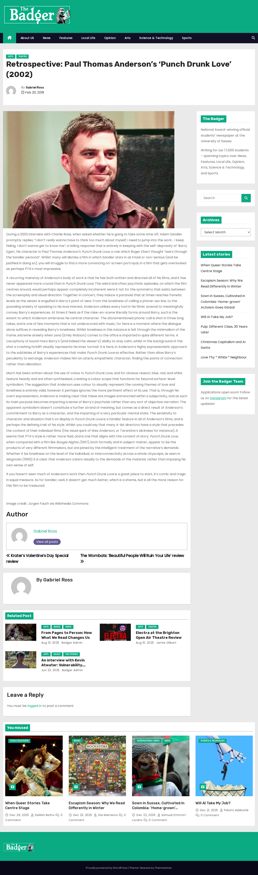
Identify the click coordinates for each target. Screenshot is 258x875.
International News (148, 740)
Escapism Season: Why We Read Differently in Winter (97, 805)
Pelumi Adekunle (234, 810)
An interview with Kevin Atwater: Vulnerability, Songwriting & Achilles (63, 665)
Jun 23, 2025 (50, 670)
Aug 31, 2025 (50, 643)
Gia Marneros (106, 815)
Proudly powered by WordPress (107, 868)
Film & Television (19, 740)
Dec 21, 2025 (209, 810)
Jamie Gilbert (165, 643)
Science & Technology (156, 38)
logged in (34, 705)
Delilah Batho (43, 815)
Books (57, 626)
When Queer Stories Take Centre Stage (27, 805)
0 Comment (158, 820)
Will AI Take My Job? (217, 317)
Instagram (218, 398)
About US (27, 38)
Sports (186, 38)
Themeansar (163, 868)
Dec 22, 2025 (146, 815)
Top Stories (71, 654)
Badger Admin (72, 643)
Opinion (110, 38)
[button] (253, 38)
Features (66, 38)
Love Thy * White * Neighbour (224, 357)
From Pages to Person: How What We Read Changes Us (66, 635)
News (47, 38)
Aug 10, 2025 (145, 643)
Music (57, 654)
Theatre (22, 56)
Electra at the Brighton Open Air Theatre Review (159, 635)
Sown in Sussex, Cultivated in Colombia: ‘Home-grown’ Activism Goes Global (223, 302)
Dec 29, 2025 (20, 815)
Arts (127, 38)
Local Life (88, 38)
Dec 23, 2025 (83, 815)
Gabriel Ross (35, 87)
